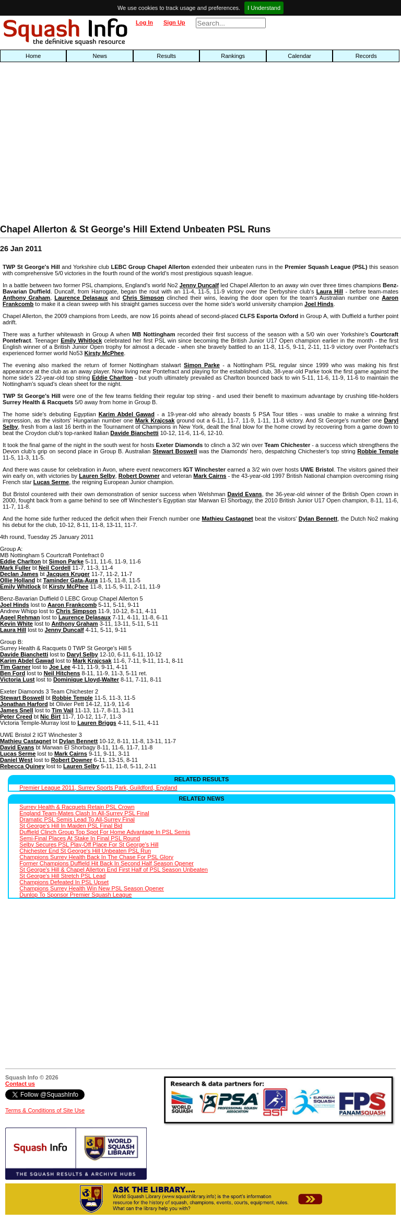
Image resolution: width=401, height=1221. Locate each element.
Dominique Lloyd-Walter (86, 679)
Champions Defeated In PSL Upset (64, 882)
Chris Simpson (143, 298)
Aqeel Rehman (20, 617)
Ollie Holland (17, 580)
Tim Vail (62, 710)
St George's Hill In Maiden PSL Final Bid (70, 826)
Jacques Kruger (68, 574)
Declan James (19, 574)
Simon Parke (202, 365)
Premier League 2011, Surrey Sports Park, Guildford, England (98, 787)
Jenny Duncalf (199, 285)
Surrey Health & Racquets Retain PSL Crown (76, 807)
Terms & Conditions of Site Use (45, 1110)
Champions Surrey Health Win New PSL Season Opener (91, 888)
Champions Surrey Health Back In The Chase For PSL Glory (96, 857)
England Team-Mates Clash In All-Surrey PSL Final (84, 813)
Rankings (233, 56)
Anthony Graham (26, 298)
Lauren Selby (97, 476)
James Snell (16, 710)
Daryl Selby (82, 654)
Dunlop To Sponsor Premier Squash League (75, 894)
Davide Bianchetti (134, 433)
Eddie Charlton (112, 377)
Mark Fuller (15, 568)
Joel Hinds (319, 304)
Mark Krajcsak (155, 420)
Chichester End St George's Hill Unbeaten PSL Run (85, 851)
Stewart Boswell (174, 451)
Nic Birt (50, 716)
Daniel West (16, 760)
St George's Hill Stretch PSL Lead (62, 876)
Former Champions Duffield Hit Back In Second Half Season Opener (106, 863)
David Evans (244, 494)
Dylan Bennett (318, 518)
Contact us (20, 1084)
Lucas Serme (51, 482)
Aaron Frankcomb (72, 605)
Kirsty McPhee (104, 353)
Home (33, 56)
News (99, 56)
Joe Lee (59, 667)
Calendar (299, 56)
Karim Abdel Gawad (127, 414)
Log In (144, 22)
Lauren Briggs (96, 723)
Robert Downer (139, 476)
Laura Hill (329, 291)
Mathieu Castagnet (227, 518)
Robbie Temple (377, 451)
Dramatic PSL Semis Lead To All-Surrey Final (77, 819)
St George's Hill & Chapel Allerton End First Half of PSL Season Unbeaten (113, 869)
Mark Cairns (209, 476)
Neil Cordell (54, 568)
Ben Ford (12, 673)
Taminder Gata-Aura (70, 580)
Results (166, 56)
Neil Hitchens (62, 673)
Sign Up (174, 22)
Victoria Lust (17, 679)
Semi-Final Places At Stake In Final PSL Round (79, 838)
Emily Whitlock (81, 340)
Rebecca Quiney (22, 766)
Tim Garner (15, 667)
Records (366, 56)
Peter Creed (16, 716)
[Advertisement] (128, 146)
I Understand (263, 8)
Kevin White (16, 623)
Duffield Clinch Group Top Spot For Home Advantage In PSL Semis (104, 832)
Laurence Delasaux (81, 298)
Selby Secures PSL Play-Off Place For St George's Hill (88, 844)
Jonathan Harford (24, 704)
